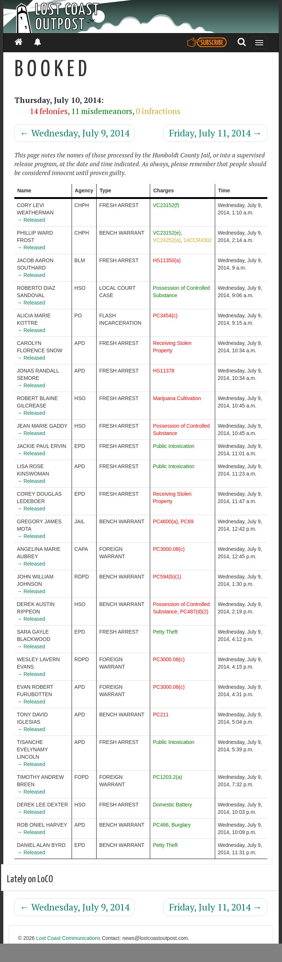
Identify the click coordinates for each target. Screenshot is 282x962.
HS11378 (163, 371)
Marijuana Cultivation (177, 398)
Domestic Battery (172, 805)
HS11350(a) (167, 260)
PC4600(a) (165, 521)
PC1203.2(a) (167, 777)
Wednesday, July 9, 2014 (74, 133)
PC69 (187, 521)
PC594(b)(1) (167, 577)
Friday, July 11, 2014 (215, 133)
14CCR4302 (198, 240)
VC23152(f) (166, 205)
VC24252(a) (167, 240)
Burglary (181, 825)
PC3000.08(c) (168, 549)
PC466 (161, 825)
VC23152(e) (167, 233)
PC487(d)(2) (194, 611)
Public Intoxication (173, 446)
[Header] (141, 16)
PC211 (161, 714)
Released (34, 220)
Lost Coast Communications (68, 938)
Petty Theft (165, 632)
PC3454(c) (165, 315)
